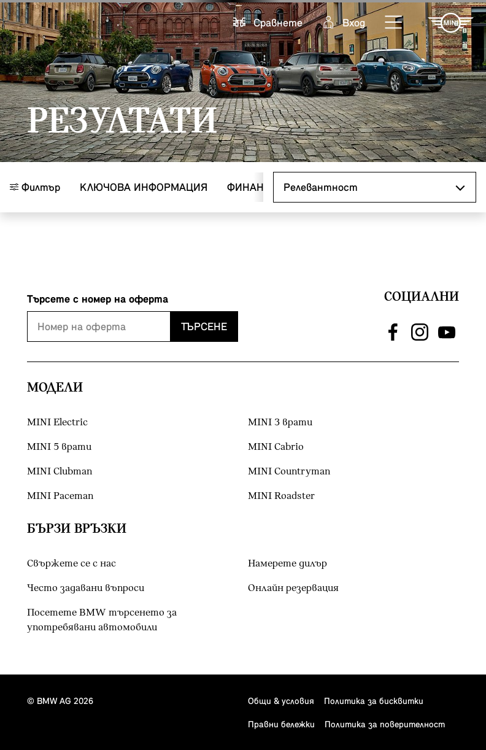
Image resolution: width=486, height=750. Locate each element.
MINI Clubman (59, 471)
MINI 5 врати (59, 447)
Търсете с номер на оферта (97, 299)
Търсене (204, 326)
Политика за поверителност (385, 724)
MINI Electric (57, 422)
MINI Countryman (289, 471)
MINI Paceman (60, 496)
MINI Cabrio (276, 447)
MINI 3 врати (280, 422)
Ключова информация (143, 187)
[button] (394, 23)
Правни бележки (281, 724)
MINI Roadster (281, 496)
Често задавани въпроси (85, 588)
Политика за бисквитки (373, 700)
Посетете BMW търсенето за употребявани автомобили (102, 620)
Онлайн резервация (293, 588)
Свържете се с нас (71, 564)
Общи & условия (281, 700)
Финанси (252, 187)
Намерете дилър (287, 564)
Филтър (35, 187)
